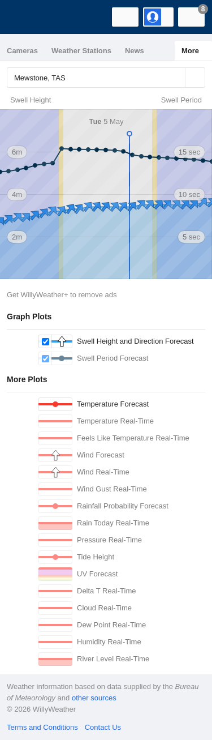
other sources (94, 698)
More (190, 50)
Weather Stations (81, 50)
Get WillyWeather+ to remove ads (61, 294)
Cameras (22, 50)
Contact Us (103, 727)
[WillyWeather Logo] (25, 17)
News (134, 50)
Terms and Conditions (42, 727)
